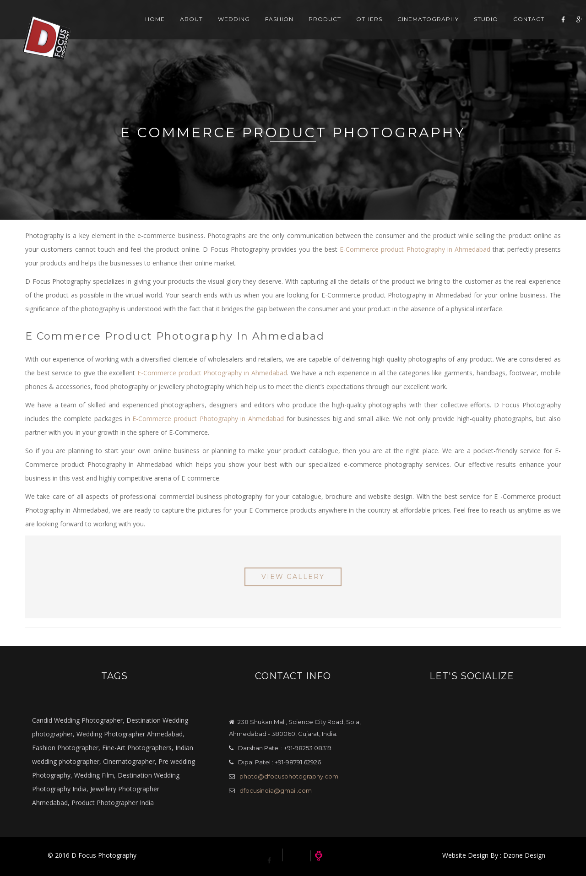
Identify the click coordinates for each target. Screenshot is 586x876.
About (183, 27)
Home (147, 27)
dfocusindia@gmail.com (275, 790)
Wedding (226, 27)
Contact (520, 27)
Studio (478, 27)
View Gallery (293, 577)
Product (316, 27)
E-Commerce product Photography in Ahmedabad (415, 249)
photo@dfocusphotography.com (288, 776)
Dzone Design (524, 855)
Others (361, 27)
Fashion (271, 27)
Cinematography (419, 27)
